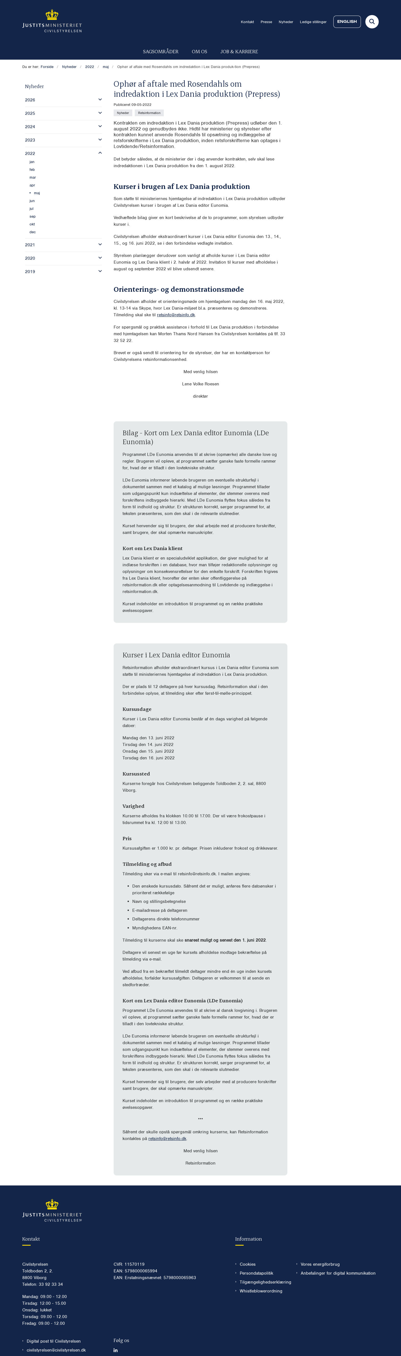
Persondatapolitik (256, 1273)
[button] (99, 99)
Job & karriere (239, 51)
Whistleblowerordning (261, 1291)
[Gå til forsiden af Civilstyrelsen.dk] (52, 22)
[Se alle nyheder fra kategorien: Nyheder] (123, 113)
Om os (199, 51)
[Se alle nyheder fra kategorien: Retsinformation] (149, 113)
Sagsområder (161, 51)
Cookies (248, 1264)
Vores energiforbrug (320, 1264)
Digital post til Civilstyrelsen (54, 1341)
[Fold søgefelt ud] (372, 21)
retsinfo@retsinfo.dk (176, 315)
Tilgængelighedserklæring (263, 1282)
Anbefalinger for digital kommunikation (338, 1273)
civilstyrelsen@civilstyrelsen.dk (56, 1350)
